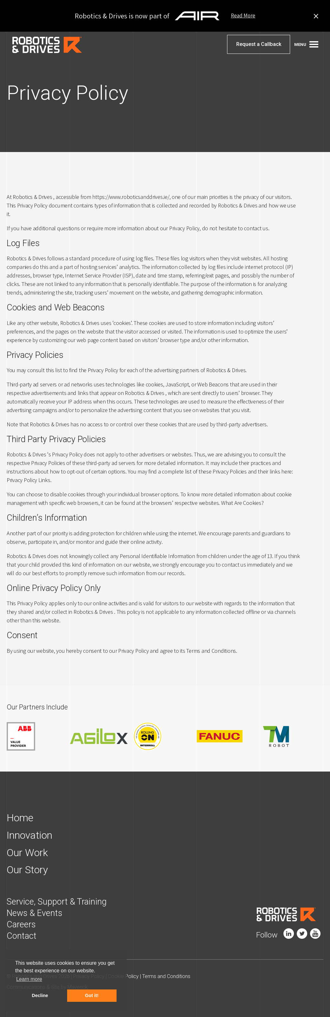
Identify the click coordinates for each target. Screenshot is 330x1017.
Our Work (27, 852)
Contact (21, 935)
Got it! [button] (91, 995)
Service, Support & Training (57, 901)
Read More (243, 15)
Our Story (27, 869)
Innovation (30, 835)
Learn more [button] (29, 979)
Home (20, 818)
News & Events (34, 912)
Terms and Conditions (166, 976)
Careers (21, 923)
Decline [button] (40, 995)
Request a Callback (258, 44)
